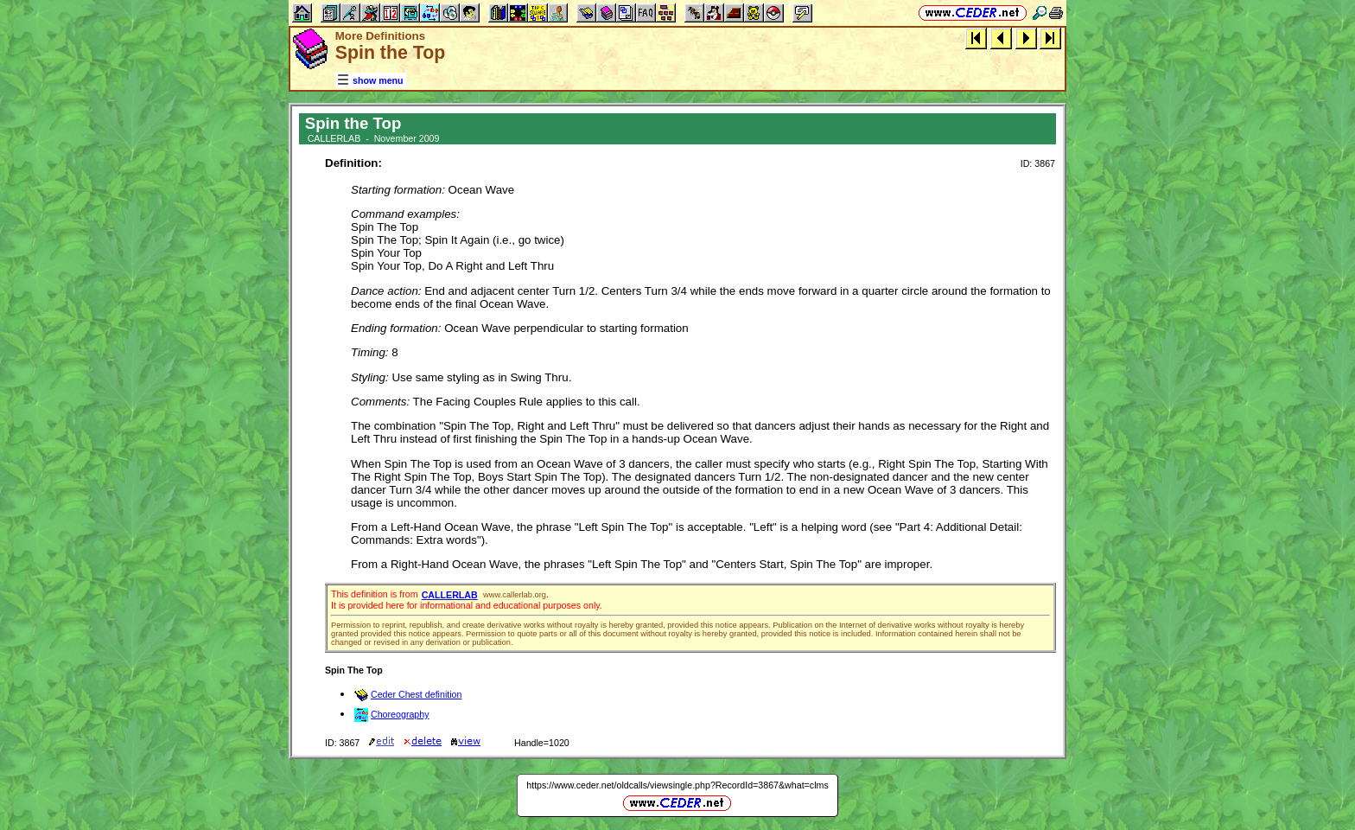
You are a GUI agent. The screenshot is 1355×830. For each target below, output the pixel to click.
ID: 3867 (1038, 163)
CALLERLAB (450, 595)
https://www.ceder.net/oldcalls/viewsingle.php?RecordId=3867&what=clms (677, 785)
